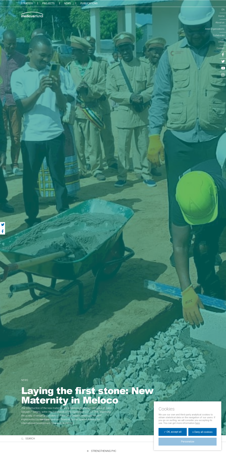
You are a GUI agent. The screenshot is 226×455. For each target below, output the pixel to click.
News (67, 3)
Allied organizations (214, 29)
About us (219, 22)
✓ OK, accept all (172, 431)
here (197, 423)
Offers (221, 42)
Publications (89, 3)
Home (221, 16)
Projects (48, 3)
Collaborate (218, 35)
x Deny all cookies (202, 431)
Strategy (27, 3)
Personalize (187, 441)
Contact (220, 48)
